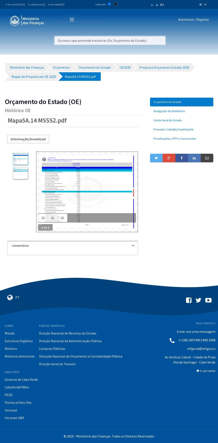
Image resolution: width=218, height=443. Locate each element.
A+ (162, 4)
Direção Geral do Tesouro (57, 364)
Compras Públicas (52, 348)
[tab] (72, 245)
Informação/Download (28, 139)
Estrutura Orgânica (19, 341)
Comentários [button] (73, 246)
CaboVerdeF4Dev (17, 387)
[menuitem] (181, 102)
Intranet (11, 410)
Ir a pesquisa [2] (36, 4)
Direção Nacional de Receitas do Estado (67, 333)
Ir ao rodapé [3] (56, 4)
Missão (10, 333)
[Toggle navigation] (50, 20)
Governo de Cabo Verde (21, 379)
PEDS (9, 395)
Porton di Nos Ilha (18, 402)
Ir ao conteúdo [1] (15, 4)
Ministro (11, 348)
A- (152, 5)
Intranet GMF (14, 418)
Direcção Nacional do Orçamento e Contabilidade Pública (80, 356)
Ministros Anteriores (20, 356)
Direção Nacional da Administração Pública (70, 341)
